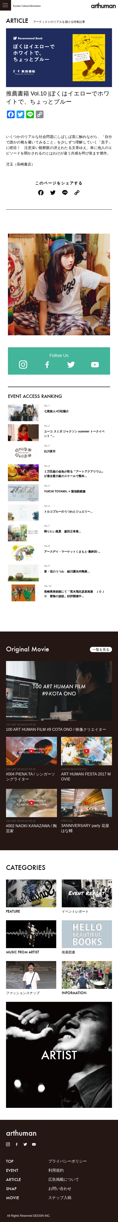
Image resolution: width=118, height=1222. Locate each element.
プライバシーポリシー (67, 1161)
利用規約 (56, 1170)
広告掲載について (63, 1179)
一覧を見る (101, 649)
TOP (9, 1161)
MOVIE (12, 1197)
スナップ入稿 (59, 1198)
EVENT (12, 1170)
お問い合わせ (59, 1189)
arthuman (103, 5)
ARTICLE (13, 1179)
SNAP (11, 1188)
